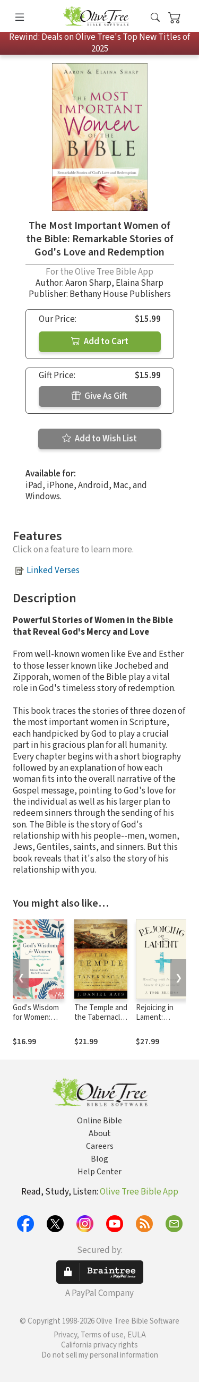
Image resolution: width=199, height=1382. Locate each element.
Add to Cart (99, 341)
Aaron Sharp (88, 283)
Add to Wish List (99, 438)
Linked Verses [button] (53, 570)
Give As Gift (99, 396)
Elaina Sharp (139, 283)
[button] (155, 17)
